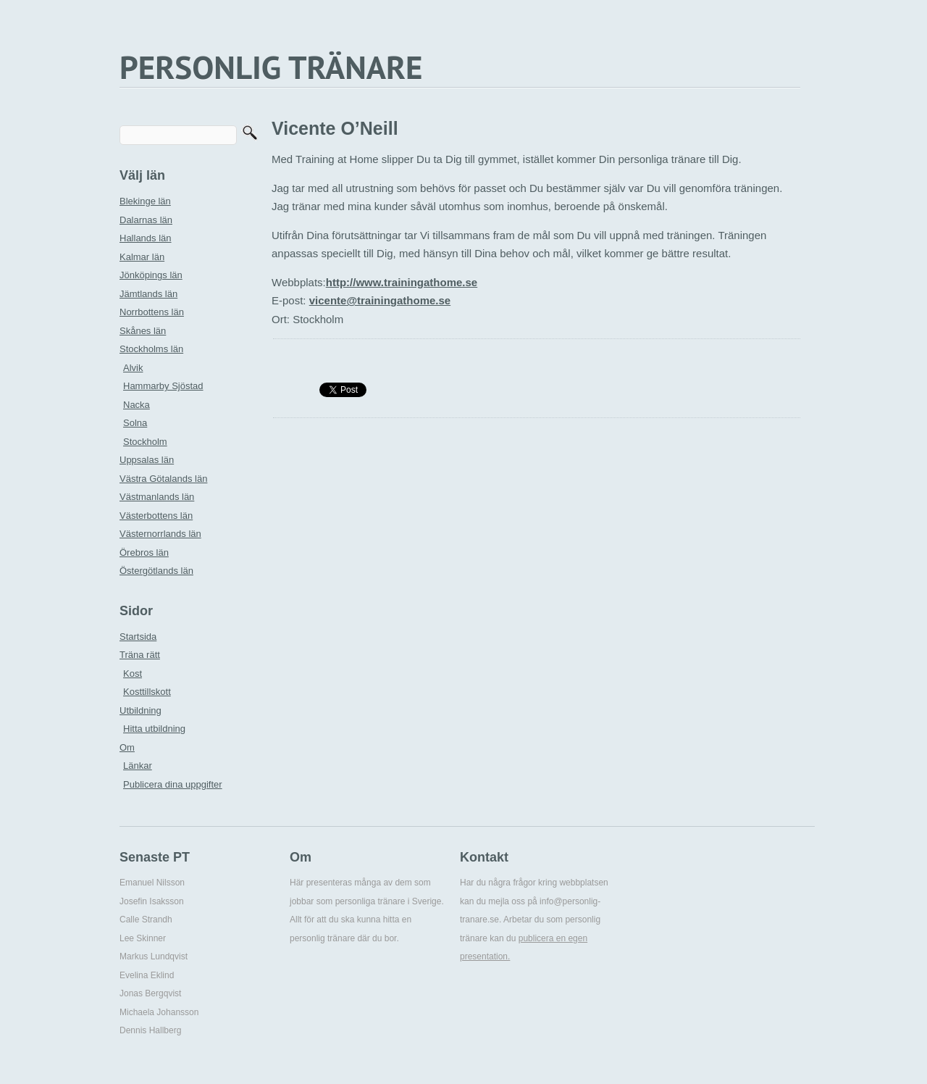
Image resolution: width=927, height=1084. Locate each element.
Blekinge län (145, 201)
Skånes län (142, 330)
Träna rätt (139, 654)
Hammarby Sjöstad (163, 385)
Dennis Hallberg (150, 1030)
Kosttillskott (147, 691)
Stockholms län (151, 348)
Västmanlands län (156, 496)
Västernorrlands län (160, 533)
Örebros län (144, 552)
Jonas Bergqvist (150, 993)
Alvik (133, 367)
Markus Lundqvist (153, 956)
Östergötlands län (156, 570)
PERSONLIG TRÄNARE (271, 67)
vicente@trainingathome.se (380, 300)
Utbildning (140, 710)
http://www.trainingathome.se (401, 282)
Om (127, 747)
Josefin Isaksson (151, 901)
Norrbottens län (151, 312)
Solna (135, 422)
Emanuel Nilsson (152, 882)
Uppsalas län (146, 459)
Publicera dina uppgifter (172, 784)
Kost (132, 673)
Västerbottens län (156, 515)
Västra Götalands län (163, 478)
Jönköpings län (151, 275)
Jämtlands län (148, 293)
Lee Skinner (142, 938)
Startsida (137, 636)
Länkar (137, 765)
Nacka (136, 404)
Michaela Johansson (158, 1012)
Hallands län (145, 238)
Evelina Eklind (146, 975)
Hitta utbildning (154, 728)
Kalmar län (141, 256)
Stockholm (145, 441)
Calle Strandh (145, 919)
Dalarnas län (145, 219)
